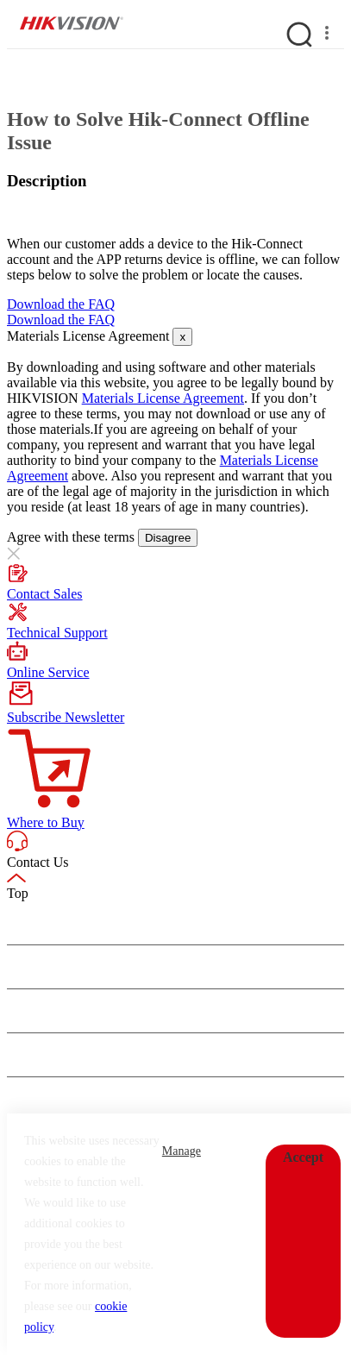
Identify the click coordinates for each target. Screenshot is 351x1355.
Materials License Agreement (163, 398)
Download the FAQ (61, 304)
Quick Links (39, 1055)
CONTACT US (81, 1099)
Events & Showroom (61, 1011)
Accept (303, 1157)
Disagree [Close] (168, 537)
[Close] (182, 337)
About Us (32, 923)
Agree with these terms (72, 537)
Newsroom (35, 967)
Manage (181, 1151)
